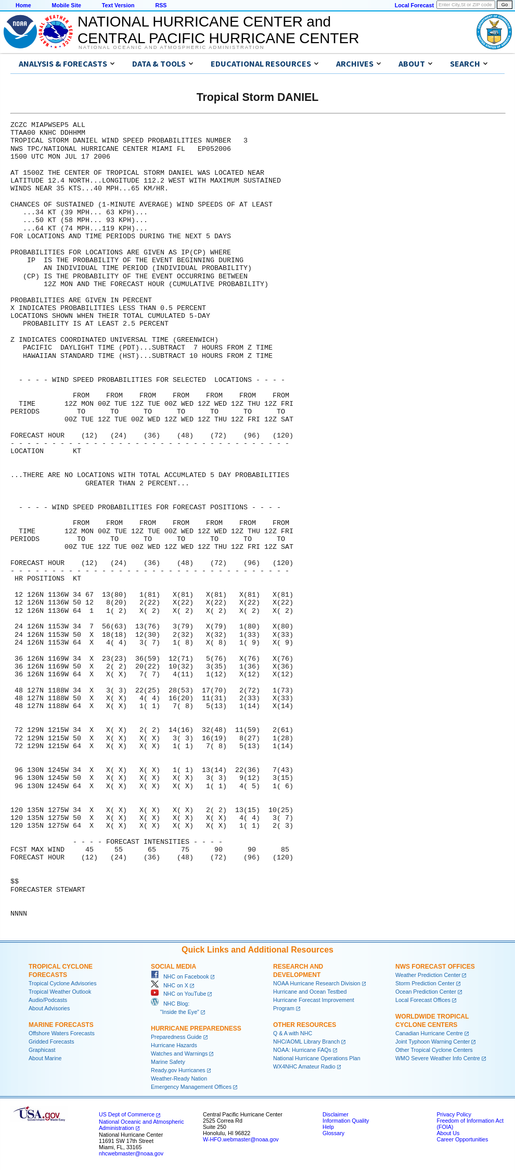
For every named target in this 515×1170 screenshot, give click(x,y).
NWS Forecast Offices (435, 966)
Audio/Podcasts (48, 1000)
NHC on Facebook (180, 976)
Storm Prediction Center (425, 983)
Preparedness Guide (176, 1037)
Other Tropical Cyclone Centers (434, 1050)
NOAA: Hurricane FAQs (302, 1050)
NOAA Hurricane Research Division (316, 983)
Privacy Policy (453, 1114)
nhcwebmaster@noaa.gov (131, 1153)
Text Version (118, 5)
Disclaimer (336, 1114)
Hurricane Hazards (174, 1045)
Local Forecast (414, 5)
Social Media (173, 966)
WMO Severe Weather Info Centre (437, 1058)
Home (23, 5)
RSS (160, 5)
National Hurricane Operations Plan (316, 1058)
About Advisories (49, 1008)
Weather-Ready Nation (179, 1078)
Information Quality (346, 1120)
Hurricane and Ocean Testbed (309, 991)
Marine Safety (168, 1062)
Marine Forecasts (61, 1024)
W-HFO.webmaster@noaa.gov (241, 1139)
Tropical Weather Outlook (60, 991)
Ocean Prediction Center (425, 991)
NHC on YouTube (178, 994)
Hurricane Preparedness (196, 1028)
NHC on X (169, 985)
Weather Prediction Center (427, 975)
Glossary (333, 1133)
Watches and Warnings (179, 1053)
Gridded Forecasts (51, 1041)
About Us (447, 1133)
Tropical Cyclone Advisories (63, 983)
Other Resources (304, 1024)
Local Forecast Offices (422, 1000)
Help (328, 1127)
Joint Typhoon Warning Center (432, 1041)
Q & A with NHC (292, 1033)
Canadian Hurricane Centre (429, 1033)
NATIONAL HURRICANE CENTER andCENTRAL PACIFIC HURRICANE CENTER (218, 30)
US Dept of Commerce (126, 1114)
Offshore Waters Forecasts (62, 1033)
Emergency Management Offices (191, 1087)
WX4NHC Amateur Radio (304, 1066)
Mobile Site (66, 5)
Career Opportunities (462, 1139)
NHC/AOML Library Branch (306, 1041)
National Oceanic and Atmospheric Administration (171, 47)
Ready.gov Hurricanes (178, 1070)
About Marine (45, 1058)
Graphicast (42, 1050)
